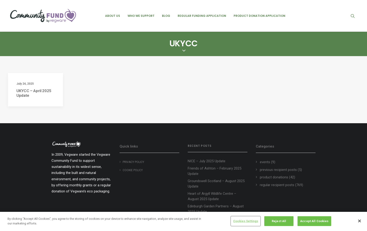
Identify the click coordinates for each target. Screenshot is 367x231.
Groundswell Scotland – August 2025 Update (216, 183)
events (265, 162)
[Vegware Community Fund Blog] (43, 15)
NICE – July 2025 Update (206, 161)
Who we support (141, 16)
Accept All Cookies (314, 222)
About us (112, 16)
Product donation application (259, 16)
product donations (274, 177)
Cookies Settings (245, 222)
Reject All (279, 222)
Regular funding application (202, 16)
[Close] (359, 222)
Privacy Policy (133, 162)
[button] (355, 16)
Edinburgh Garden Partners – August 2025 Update (216, 209)
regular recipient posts (277, 185)
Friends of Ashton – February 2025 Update (214, 171)
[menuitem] (112, 16)
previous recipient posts (278, 170)
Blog (166, 16)
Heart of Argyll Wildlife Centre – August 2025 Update (212, 196)
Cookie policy (133, 170)
